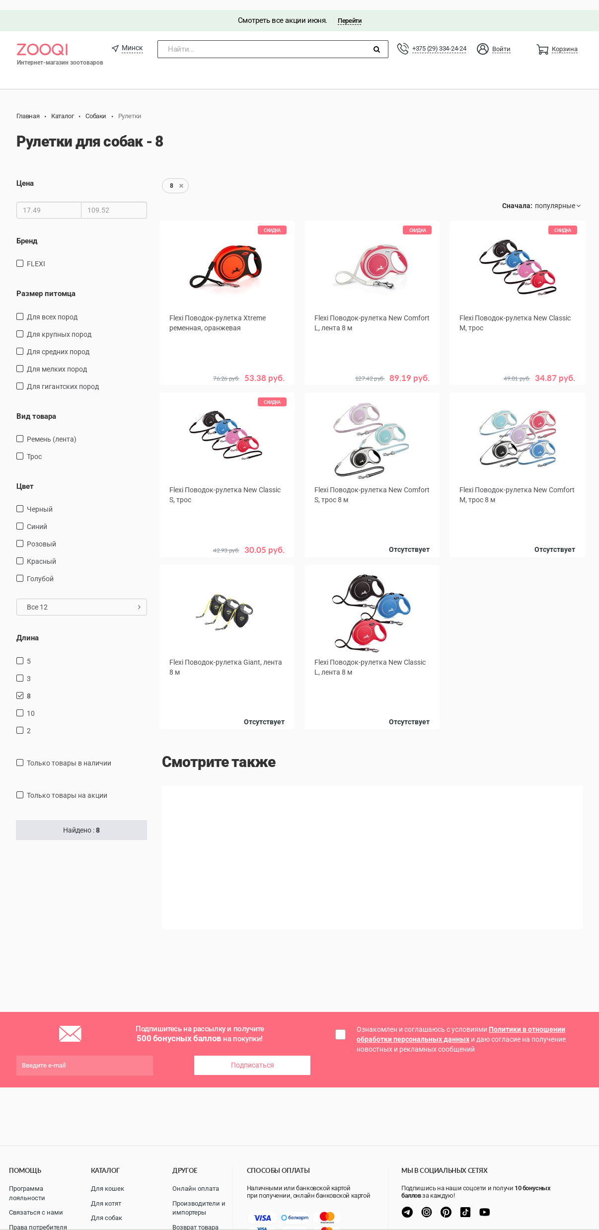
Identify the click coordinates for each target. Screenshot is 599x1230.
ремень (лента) (51, 429)
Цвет (25, 476)
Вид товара (36, 406)
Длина (27, 628)
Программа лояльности (27, 1193)
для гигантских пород (63, 377)
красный (41, 552)
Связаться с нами (36, 1212)
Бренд (26, 231)
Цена (25, 173)
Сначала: (517, 196)
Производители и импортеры (198, 1208)
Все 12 (84, 598)
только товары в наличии (69, 753)
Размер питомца (45, 283)
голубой (40, 569)
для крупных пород (59, 324)
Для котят (106, 1203)
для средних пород (58, 342)
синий (37, 517)
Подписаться (252, 1056)
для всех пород (52, 307)
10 (31, 703)
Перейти (349, 10)
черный (40, 500)
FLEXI (36, 254)
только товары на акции (67, 785)
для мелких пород (57, 359)
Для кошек (107, 1188)
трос (34, 447)
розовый (41, 534)
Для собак (106, 1218)
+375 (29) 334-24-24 (439, 38)
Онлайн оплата (195, 1188)
